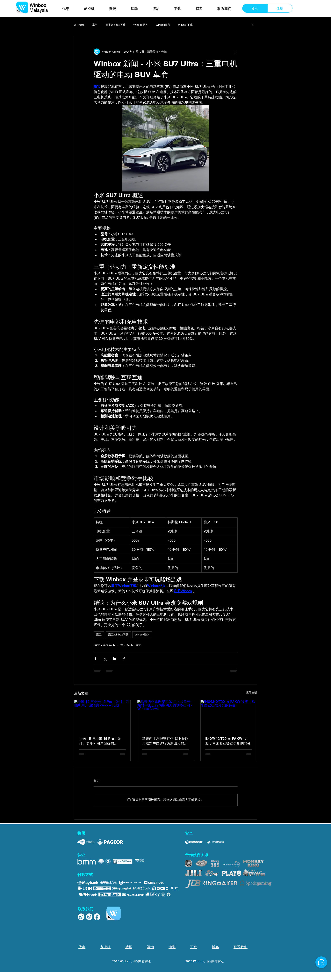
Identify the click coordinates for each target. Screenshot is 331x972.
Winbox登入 (140, 24)
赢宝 (95, 24)
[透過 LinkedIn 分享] (114, 659)
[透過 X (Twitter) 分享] (105, 659)
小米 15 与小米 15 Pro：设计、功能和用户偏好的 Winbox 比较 (100, 741)
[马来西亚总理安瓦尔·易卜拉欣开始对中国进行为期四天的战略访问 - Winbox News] (165, 715)
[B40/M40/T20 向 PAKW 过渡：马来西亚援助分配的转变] (229, 715)
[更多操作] (235, 51)
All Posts (79, 24)
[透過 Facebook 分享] (95, 659)
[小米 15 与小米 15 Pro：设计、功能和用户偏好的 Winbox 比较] (102, 715)
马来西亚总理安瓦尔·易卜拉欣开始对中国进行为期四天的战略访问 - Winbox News (165, 741)
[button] (252, 24)
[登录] (254, 8)
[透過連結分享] (124, 659)
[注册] (279, 8)
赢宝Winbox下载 (115, 24)
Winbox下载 (185, 24)
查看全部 (251, 692)
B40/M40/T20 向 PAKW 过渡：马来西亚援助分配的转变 (228, 741)
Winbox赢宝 (163, 24)
